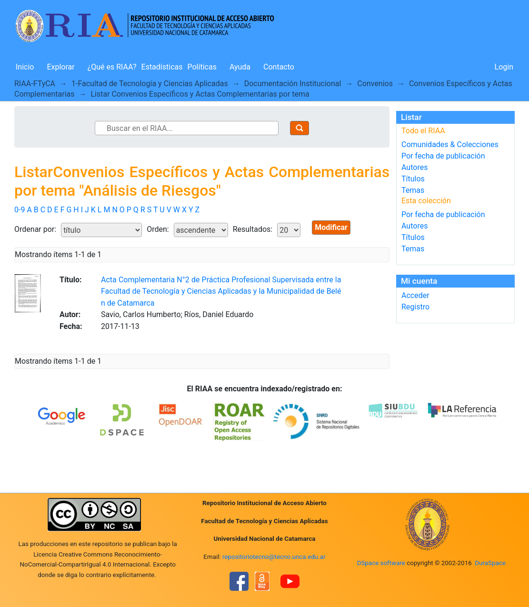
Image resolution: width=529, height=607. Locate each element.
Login (504, 66)
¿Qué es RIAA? (112, 66)
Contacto (278, 66)
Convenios (375, 83)
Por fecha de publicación (443, 155)
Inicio (25, 66)
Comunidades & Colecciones (450, 144)
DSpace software (381, 563)
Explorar (60, 66)
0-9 (19, 209)
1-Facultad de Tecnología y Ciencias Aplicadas (149, 83)
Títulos (413, 178)
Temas (412, 190)
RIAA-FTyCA (34, 83)
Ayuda (240, 66)
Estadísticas (162, 66)
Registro (415, 306)
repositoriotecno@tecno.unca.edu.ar (274, 556)
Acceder (415, 295)
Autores (414, 167)
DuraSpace (490, 563)
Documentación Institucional (292, 83)
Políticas (202, 66)
